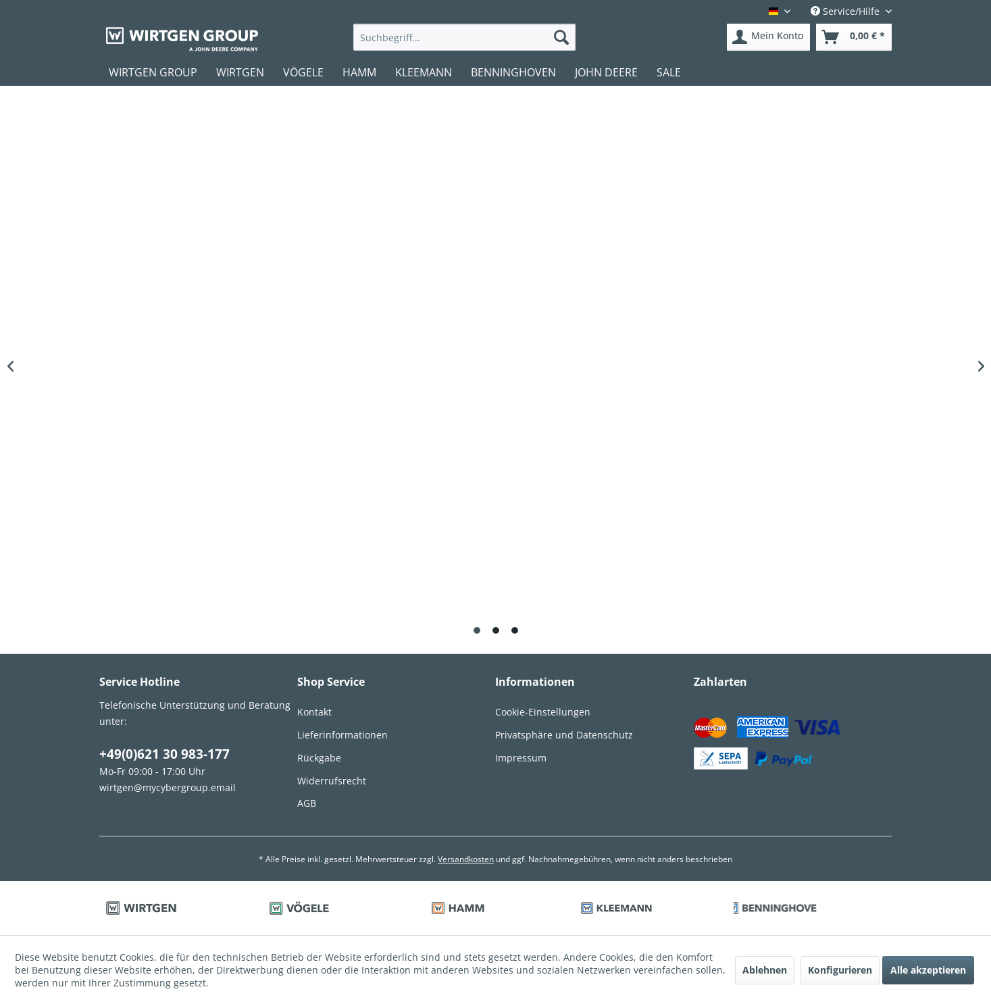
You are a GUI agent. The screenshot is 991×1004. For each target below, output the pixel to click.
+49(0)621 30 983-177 (164, 754)
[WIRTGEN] (240, 72)
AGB (306, 803)
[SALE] (668, 72)
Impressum (521, 757)
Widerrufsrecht (331, 780)
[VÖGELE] (303, 72)
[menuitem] (464, 37)
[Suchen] (561, 37)
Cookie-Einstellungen (542, 711)
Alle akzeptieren (928, 969)
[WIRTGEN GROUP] (153, 72)
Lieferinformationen (342, 734)
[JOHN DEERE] (606, 72)
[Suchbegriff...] (464, 37)
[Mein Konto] (768, 37)
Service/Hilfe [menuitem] (846, 11)
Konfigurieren (840, 969)
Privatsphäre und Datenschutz (564, 734)
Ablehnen (764, 969)
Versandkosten (466, 859)
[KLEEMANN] (423, 72)
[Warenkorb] (854, 37)
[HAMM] (359, 72)
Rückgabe (319, 757)
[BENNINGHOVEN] (513, 72)
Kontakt (314, 711)
